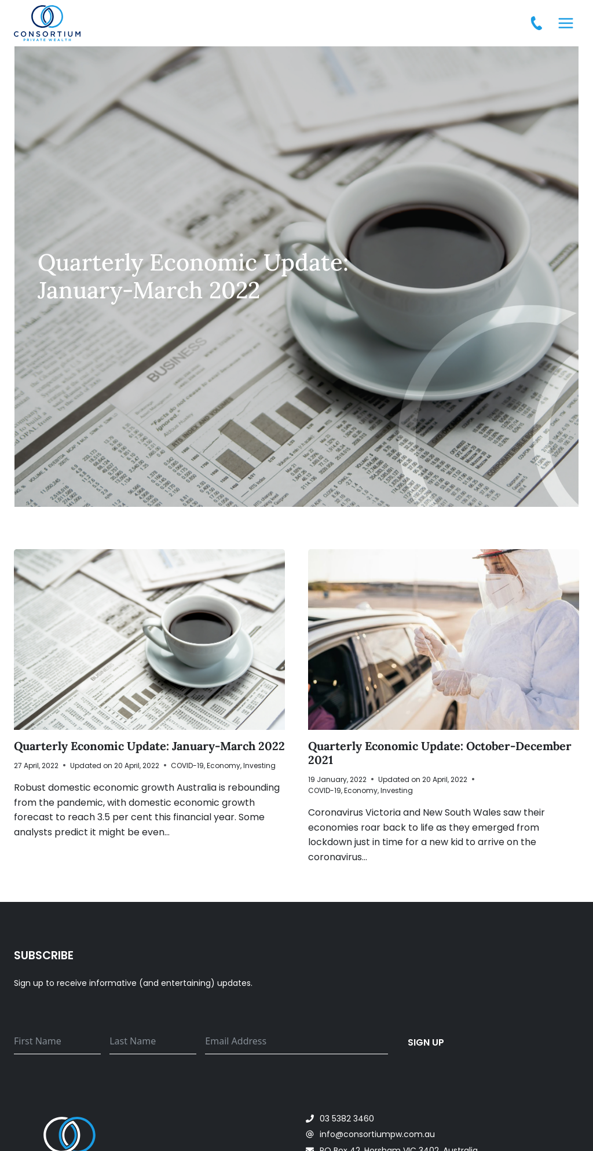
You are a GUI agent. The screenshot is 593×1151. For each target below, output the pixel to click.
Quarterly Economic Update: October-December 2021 (440, 753)
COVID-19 (187, 765)
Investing (259, 765)
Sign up (426, 1041)
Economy (223, 765)
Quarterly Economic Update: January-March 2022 (149, 746)
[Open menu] (565, 23)
